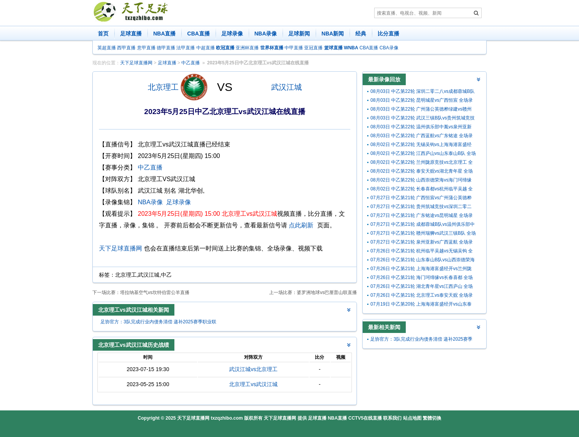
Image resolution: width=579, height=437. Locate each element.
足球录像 (232, 33)
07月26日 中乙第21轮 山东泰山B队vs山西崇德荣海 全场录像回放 (422, 260)
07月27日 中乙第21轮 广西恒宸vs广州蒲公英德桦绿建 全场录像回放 (421, 198)
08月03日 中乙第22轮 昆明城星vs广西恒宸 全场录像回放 (421, 101)
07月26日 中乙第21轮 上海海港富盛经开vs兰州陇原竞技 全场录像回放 (421, 269)
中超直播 (205, 47)
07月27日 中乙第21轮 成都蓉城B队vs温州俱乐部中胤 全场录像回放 (422, 225)
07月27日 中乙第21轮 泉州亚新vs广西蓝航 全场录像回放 (421, 243)
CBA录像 (389, 47)
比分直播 (388, 33)
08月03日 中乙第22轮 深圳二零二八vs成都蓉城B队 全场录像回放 (422, 92)
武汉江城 (286, 87)
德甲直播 (166, 47)
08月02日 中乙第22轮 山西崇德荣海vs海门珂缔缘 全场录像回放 (421, 181)
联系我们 (392, 418)
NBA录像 (265, 33)
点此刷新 (301, 225)
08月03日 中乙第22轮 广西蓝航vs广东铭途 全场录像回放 (421, 136)
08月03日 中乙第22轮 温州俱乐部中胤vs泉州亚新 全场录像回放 (421, 127)
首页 (103, 33)
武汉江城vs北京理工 (253, 369)
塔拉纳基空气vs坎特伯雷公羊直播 (154, 292)
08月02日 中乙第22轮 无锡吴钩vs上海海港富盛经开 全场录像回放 (421, 145)
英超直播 (106, 47)
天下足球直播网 (136, 63)
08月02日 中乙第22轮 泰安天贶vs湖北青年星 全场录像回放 (421, 172)
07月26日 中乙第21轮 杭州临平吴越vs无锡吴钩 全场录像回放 (421, 251)
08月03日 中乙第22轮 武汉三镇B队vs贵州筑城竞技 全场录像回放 (422, 119)
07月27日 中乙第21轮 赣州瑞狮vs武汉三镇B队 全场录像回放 (423, 234)
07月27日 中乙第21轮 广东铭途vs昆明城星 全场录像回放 (421, 216)
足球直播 (131, 33)
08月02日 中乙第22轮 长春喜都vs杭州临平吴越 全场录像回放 (421, 189)
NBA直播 (164, 33)
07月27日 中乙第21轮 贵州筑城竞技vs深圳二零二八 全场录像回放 (421, 207)
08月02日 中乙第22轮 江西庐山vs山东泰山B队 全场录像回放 (423, 154)
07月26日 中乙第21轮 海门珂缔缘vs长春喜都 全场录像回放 (421, 278)
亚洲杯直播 (247, 47)
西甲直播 (126, 47)
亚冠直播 (313, 47)
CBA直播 (198, 33)
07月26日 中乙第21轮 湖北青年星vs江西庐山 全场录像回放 (421, 287)
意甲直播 (146, 47)
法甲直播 (185, 47)
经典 (360, 33)
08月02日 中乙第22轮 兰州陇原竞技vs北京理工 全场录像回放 (421, 163)
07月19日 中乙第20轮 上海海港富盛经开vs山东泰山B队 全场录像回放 (421, 305)
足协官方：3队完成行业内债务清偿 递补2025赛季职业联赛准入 (158, 322)
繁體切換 (432, 418)
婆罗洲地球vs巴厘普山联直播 (327, 292)
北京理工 (163, 87)
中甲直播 (293, 47)
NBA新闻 (332, 33)
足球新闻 (299, 33)
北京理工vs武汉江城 (253, 384)
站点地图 (412, 418)
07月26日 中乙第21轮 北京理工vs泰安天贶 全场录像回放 (421, 296)
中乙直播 (190, 63)
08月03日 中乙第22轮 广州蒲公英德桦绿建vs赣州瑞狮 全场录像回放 (421, 110)
